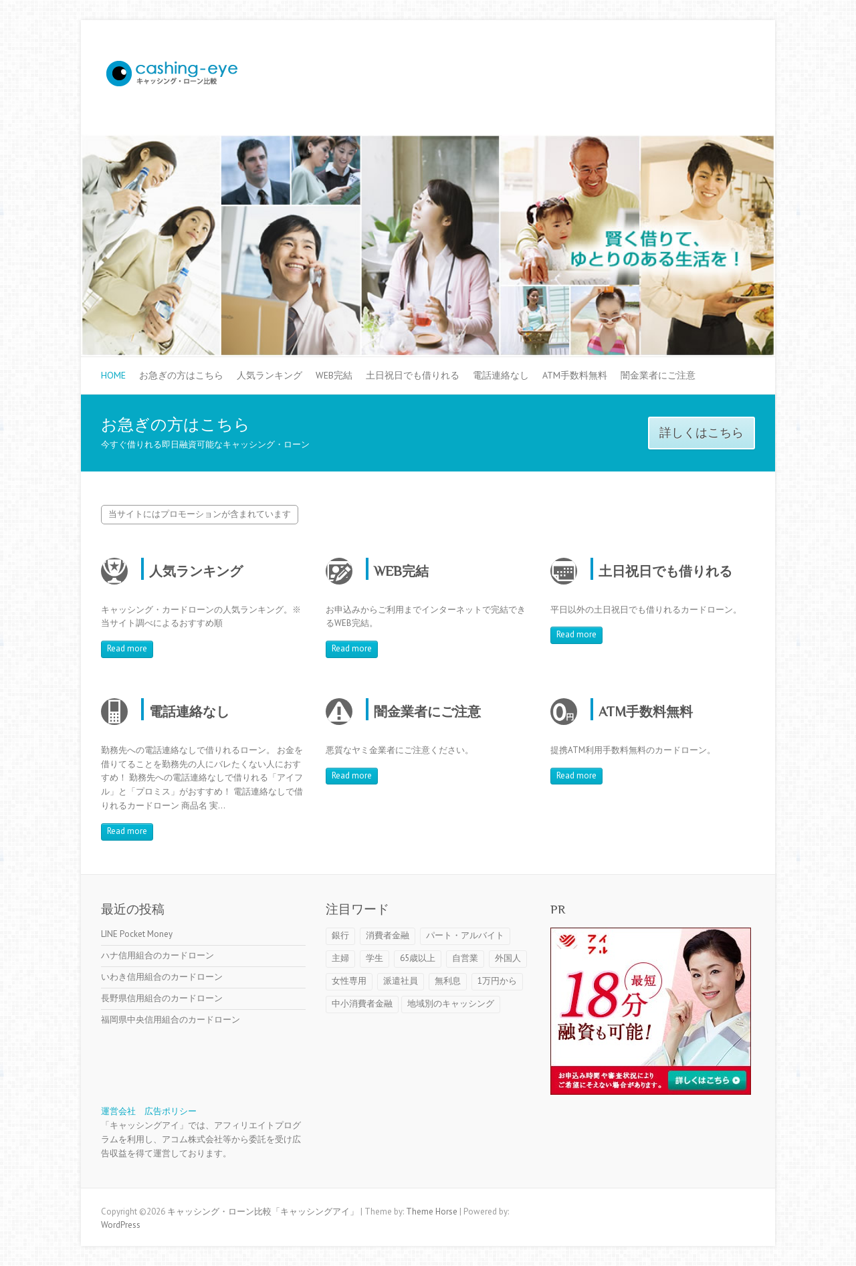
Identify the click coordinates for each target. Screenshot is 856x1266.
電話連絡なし (501, 375)
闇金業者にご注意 (658, 375)
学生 (374, 958)
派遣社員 (400, 980)
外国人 (508, 958)
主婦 (340, 958)
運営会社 (118, 1111)
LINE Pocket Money (137, 934)
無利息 (448, 980)
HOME (113, 375)
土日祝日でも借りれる (412, 375)
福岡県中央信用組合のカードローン (170, 1019)
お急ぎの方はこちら (181, 375)
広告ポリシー (170, 1111)
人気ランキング (269, 375)
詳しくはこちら (701, 432)
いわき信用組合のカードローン (162, 976)
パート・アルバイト (465, 935)
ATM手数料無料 (574, 375)
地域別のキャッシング (450, 1003)
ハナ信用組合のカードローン (157, 955)
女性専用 (349, 980)
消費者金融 (387, 935)
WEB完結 (334, 375)
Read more (127, 648)
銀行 (340, 935)
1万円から (497, 980)
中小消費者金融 (362, 1003)
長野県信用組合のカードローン (162, 998)
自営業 (465, 958)
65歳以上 (417, 958)
